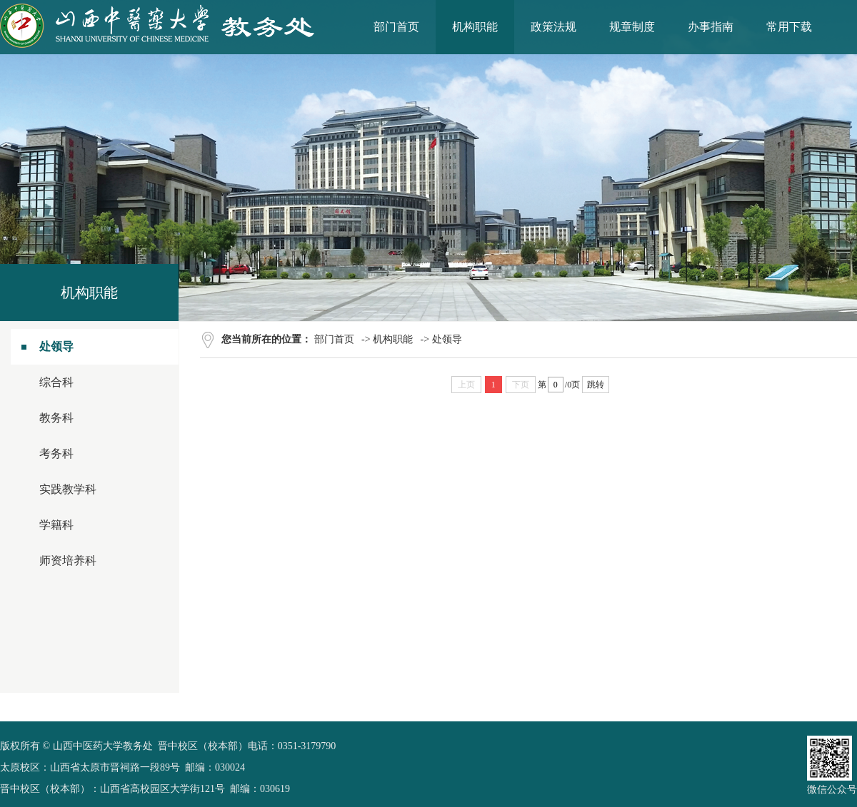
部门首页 (334, 339)
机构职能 (393, 339)
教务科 (56, 418)
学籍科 (56, 525)
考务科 (56, 453)
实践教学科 (67, 489)
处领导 (56, 346)
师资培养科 (67, 560)
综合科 (56, 382)
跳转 (595, 385)
